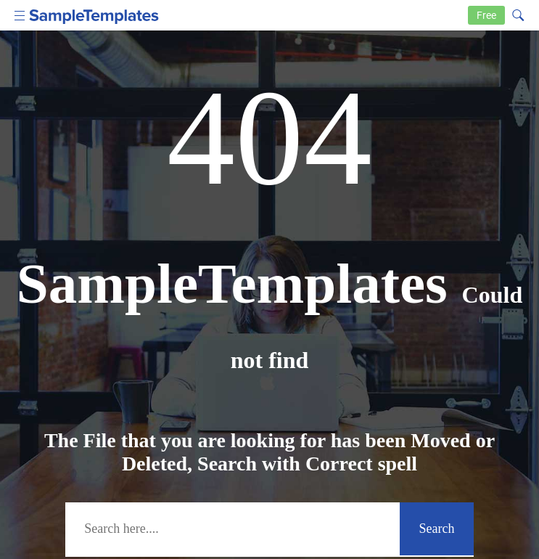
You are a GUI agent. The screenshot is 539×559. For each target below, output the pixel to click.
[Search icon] (517, 14)
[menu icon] (20, 14)
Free (486, 15)
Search (437, 528)
